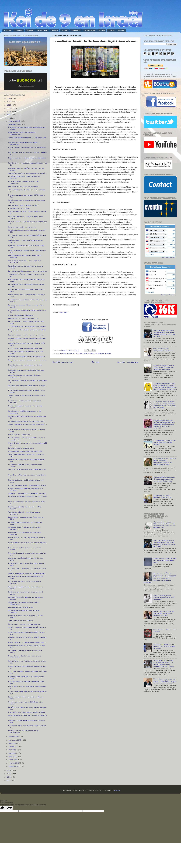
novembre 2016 (15, 124)
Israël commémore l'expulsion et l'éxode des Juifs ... (27, 138)
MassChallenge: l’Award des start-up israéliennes (23, 732)
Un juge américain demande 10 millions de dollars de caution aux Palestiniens (164, 479)
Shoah (64, 30)
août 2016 (13, 743)
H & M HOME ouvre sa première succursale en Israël (26, 280)
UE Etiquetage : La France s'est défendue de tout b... (27, 569)
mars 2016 (13, 760)
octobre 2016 (14, 737)
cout (78, 353)
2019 (9, 108)
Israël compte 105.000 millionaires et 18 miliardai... (24, 412)
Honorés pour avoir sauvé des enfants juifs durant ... (25, 366)
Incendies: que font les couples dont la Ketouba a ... (27, 386)
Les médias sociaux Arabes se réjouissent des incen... (25, 577)
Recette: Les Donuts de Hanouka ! (21, 315)
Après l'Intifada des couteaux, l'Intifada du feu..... (27, 573)
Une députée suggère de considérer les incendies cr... (27, 554)
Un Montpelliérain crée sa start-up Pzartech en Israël (27, 301)
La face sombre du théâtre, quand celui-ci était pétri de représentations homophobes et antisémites (164, 405)
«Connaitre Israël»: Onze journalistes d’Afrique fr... (27, 339)
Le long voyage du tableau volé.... (21, 448)
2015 (9, 770)
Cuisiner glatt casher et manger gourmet (24, 624)
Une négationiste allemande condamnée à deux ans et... (26, 682)
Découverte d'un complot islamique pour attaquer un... (27, 544)
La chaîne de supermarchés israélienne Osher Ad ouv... (27, 693)
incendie (101, 353)
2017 (9, 115)
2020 (9, 105)
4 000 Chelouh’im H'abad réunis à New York (25, 348)
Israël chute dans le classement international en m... (26, 201)
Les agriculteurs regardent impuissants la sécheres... (25, 257)
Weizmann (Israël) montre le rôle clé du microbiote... (24, 528)
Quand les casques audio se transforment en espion (25, 588)
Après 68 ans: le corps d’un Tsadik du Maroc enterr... (25, 241)
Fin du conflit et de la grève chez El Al (23, 318)
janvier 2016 (14, 766)
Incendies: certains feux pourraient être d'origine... (23, 611)
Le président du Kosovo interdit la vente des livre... (27, 271)
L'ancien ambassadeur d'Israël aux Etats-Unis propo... (26, 391)
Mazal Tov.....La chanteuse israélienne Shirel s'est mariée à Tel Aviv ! (163, 613)
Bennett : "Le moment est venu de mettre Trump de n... (27, 638)
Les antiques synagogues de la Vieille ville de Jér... (26, 518)
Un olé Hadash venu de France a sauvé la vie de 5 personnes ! (163, 597)
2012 (9, 780)
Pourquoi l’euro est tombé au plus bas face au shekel (26, 169)
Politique (18, 30)
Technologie (42, 30)
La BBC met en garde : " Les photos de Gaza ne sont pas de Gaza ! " (164, 646)
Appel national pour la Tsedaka (20, 621)
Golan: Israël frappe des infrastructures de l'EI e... (27, 444)
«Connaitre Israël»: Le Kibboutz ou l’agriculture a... (26, 191)
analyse (63, 353)
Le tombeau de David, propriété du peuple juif (162, 496)
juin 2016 (13, 750)
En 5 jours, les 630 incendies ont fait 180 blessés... (24, 508)
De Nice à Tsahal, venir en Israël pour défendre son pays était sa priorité (163, 367)
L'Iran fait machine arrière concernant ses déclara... (25, 489)
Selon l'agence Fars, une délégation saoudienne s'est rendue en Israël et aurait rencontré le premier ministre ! (164, 424)
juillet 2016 (14, 746)
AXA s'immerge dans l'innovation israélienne (25, 451)
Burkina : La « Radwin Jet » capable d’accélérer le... (27, 331)
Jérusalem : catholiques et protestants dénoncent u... (23, 603)
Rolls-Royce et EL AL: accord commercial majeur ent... (24, 657)
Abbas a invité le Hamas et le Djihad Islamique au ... (26, 397)
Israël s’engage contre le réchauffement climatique (24, 262)
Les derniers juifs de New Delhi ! (20, 607)
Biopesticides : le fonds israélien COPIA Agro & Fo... (26, 196)
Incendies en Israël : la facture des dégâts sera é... (27, 417)
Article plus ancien (127, 362)
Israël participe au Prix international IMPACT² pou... (26, 633)
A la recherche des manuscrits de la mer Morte (27, 326)
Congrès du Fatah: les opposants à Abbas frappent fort (24, 376)
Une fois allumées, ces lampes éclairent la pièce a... (27, 726)
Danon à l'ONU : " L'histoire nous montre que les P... (27, 149)
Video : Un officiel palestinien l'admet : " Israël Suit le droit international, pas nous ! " (165, 681)
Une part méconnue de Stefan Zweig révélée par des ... (27, 236)
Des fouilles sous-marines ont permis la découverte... (24, 143)
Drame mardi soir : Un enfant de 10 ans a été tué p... (27, 154)
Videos (111, 30)
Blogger (117, 790)
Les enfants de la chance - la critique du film (26, 335)
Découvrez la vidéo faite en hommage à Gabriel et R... (26, 721)
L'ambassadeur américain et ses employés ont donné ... (26, 677)
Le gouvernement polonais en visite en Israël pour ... (25, 698)
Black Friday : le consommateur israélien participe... (24, 533)
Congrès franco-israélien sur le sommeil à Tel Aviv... (26, 344)
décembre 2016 (15, 121)
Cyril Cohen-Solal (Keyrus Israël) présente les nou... (27, 251)
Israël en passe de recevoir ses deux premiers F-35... (27, 231)
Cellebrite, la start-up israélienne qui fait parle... (25, 652)
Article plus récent (63, 362)
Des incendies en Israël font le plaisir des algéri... (24, 549)
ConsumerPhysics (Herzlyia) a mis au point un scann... (25, 598)
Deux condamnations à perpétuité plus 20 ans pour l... (25, 352)
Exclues (7, 30)
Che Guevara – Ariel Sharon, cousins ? (23, 205)
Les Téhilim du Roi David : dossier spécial (24, 187)
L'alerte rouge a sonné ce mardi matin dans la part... (26, 290)
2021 (9, 101)
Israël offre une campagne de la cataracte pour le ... (27, 361)
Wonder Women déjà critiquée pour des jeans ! (163, 350)
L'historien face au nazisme (19, 208)
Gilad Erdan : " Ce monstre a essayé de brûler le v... (27, 476)
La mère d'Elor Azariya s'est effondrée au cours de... (27, 708)
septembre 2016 (15, 740)
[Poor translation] (9, 808)
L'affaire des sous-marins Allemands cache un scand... (26, 128)
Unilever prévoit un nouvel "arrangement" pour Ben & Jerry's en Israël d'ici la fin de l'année (164, 333)
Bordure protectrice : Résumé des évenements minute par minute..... (164, 560)
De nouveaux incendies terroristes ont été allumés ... (27, 497)
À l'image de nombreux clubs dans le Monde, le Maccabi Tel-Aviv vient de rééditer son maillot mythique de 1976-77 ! (165, 386)
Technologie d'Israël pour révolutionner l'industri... (24, 513)
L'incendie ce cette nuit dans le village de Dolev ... (27, 712)
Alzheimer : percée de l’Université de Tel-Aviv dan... (26, 559)
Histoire (54, 30)
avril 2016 (13, 756)
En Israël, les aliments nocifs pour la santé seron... (25, 593)
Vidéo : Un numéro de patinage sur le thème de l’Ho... (26, 455)
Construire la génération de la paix (22, 227)
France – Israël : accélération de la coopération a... (27, 223)
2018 (9, 111)
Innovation (75, 30)
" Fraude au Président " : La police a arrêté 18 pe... (26, 275)
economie (83, 353)
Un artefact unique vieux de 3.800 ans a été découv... (25, 703)
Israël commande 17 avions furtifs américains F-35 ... (27, 425)
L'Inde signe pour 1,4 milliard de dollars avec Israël (25, 617)
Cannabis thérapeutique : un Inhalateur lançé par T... (26, 246)
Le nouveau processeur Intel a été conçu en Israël (25, 523)
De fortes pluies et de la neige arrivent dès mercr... (25, 407)
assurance (71, 353)
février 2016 (14, 763)
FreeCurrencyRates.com (168, 257)
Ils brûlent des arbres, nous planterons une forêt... (25, 267)
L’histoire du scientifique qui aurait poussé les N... (27, 356)
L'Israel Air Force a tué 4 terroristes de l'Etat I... (26, 503)
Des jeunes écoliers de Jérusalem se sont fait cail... (26, 481)
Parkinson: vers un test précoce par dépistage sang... (26, 371)
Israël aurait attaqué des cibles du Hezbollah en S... (27, 164)
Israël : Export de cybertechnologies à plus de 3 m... (27, 628)
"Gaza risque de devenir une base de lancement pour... (26, 430)
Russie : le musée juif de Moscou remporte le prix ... (27, 667)
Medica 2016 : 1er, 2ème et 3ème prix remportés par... (26, 564)
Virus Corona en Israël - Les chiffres (164, 631)
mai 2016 (12, 753)
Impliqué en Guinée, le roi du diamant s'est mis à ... (27, 173)
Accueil (121, 30)
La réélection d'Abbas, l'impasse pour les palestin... (24, 177)
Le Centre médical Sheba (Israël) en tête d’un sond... (26, 322)
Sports (102, 30)
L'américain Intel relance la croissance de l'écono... (25, 466)
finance (94, 353)
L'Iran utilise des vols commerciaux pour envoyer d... (27, 688)
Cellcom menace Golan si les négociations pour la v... (27, 381)
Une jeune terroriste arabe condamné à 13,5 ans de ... (27, 672)
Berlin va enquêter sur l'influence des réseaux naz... (26, 538)
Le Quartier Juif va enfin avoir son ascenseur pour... (26, 285)
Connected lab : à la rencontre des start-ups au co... (27, 662)
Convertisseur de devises (160, 226)
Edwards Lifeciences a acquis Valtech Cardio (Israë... (25, 218)
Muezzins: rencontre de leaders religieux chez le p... (27, 212)
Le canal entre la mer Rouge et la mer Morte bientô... (26, 306)
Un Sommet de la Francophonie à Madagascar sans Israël (26, 439)
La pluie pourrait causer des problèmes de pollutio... (24, 402)
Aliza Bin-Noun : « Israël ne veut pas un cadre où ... (27, 716)
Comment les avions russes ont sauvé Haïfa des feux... (26, 460)
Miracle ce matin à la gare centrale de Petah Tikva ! (26, 296)
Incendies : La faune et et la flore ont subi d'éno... (27, 493)
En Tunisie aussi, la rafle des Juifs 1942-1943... (26, 421)
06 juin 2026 (150, 255)
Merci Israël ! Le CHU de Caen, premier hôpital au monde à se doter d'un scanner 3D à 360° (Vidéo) (163, 663)
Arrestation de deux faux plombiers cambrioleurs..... (21, 133)
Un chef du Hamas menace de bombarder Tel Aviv (27, 485)
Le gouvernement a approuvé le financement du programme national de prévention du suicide (164, 462)
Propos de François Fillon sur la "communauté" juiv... (26, 647)
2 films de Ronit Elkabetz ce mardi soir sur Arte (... (27, 311)
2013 (9, 777)
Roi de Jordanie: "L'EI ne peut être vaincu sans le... (27, 642)
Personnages (89, 30)
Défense (29, 30)
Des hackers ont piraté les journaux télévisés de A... (27, 159)
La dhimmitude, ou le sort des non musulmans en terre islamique (164, 442)
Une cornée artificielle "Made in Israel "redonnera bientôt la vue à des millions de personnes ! (164, 525)
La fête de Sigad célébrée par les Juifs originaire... (23, 182)
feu (89, 353)
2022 (9, 98)
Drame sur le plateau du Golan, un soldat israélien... (24, 583)
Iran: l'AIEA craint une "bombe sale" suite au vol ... (27, 471)
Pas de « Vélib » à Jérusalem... (19, 435)
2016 (9, 118)
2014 (9, 774)
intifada (108, 353)
